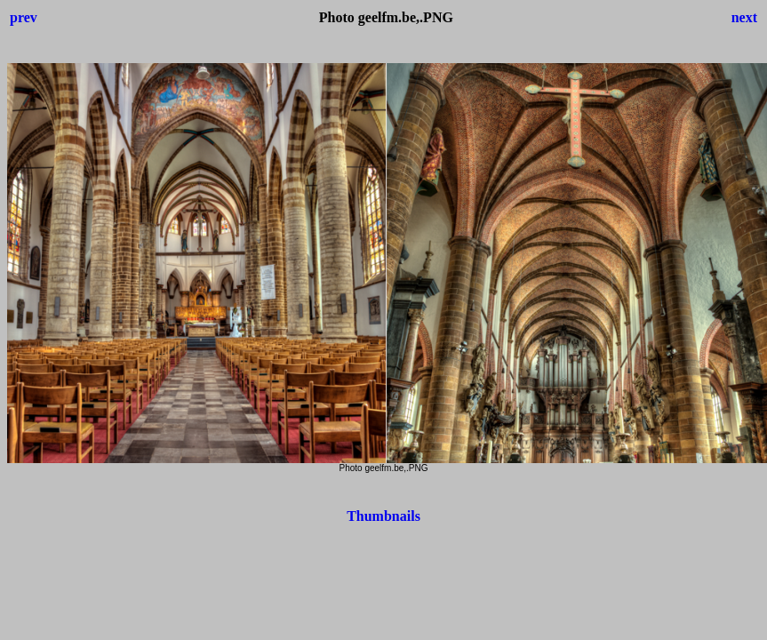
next (744, 17)
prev (23, 17)
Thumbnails (383, 516)
